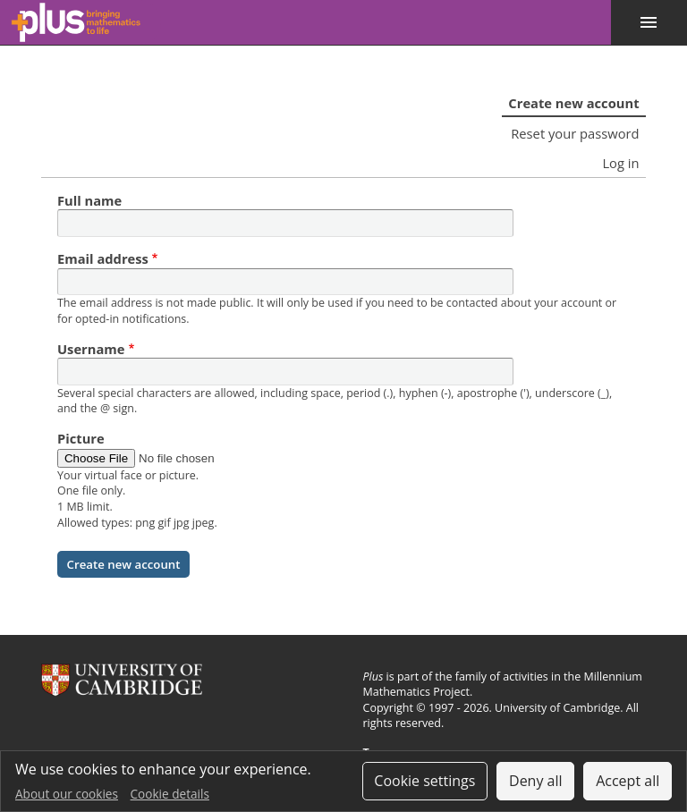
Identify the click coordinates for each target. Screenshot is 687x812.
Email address (102, 258)
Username (91, 349)
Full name (89, 200)
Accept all (627, 781)
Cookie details (170, 793)
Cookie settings (424, 781)
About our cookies (66, 793)
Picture (81, 438)
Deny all (536, 781)
